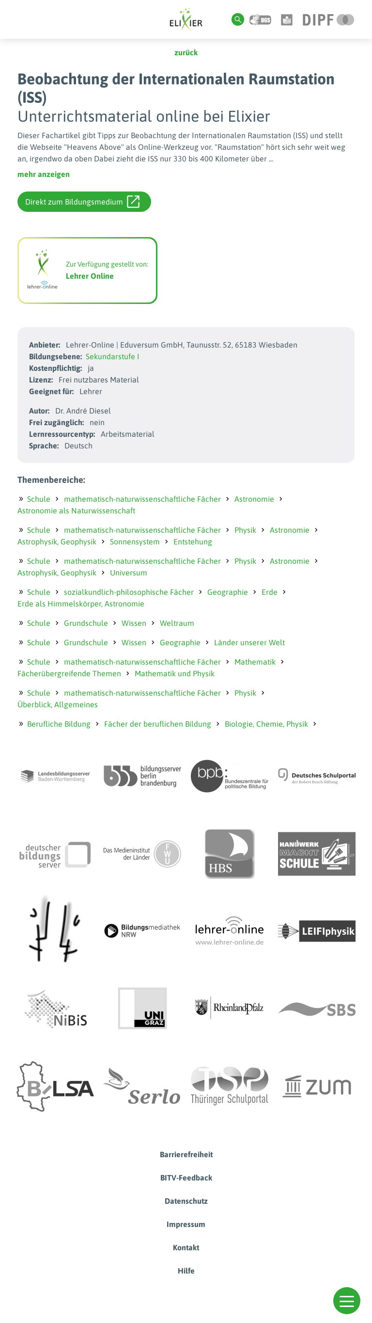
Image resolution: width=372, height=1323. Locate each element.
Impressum (186, 1224)
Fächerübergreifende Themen (69, 673)
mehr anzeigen (43, 174)
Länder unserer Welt (249, 642)
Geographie (227, 592)
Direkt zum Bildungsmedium (82, 201)
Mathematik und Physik (175, 673)
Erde (270, 592)
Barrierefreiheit (186, 1154)
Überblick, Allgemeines (57, 704)
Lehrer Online (90, 275)
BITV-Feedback (186, 1177)
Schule (38, 498)
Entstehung (192, 541)
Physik (245, 530)
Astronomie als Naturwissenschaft (76, 510)
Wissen (134, 623)
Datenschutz (186, 1200)
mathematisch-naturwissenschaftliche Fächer (142, 498)
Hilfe (186, 1270)
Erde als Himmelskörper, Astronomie (80, 603)
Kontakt (186, 1247)
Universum (128, 572)
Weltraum (177, 623)
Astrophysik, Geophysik (56, 541)
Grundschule (86, 623)
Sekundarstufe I (113, 356)
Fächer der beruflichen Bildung (157, 723)
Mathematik (255, 661)
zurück (186, 52)
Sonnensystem (135, 541)
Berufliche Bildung (59, 723)
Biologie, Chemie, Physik (266, 723)
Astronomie (254, 498)
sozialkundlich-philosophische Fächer (129, 592)
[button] (346, 1300)
